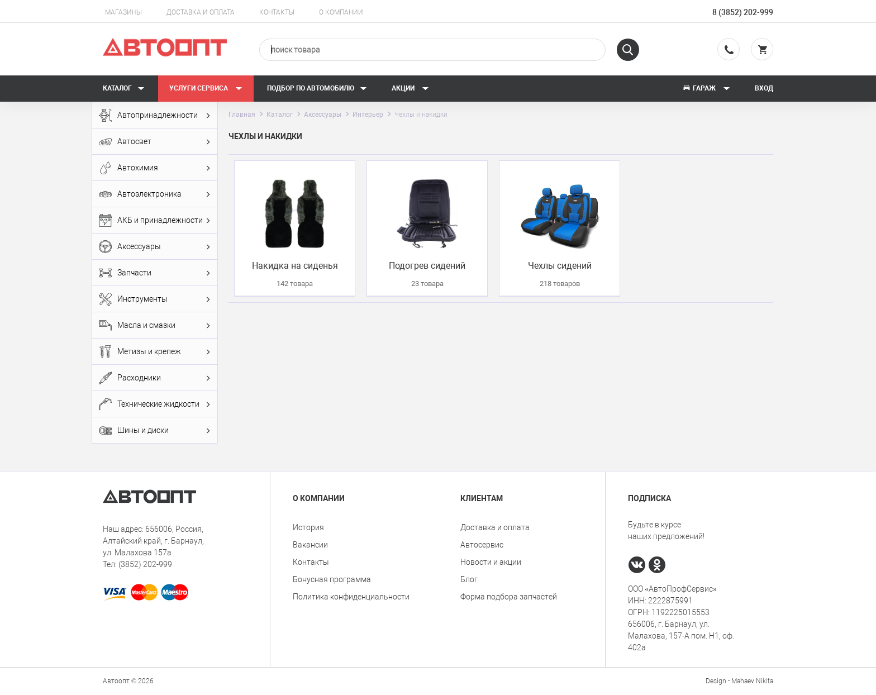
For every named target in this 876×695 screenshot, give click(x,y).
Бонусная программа (332, 579)
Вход (764, 88)
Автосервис (481, 544)
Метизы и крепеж (155, 351)
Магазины (123, 12)
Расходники (155, 378)
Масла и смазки (155, 325)
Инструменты (155, 299)
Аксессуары (155, 246)
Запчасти (155, 272)
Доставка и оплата (200, 12)
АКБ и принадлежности (155, 220)
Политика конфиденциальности (351, 596)
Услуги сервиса (205, 88)
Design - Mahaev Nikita (739, 681)
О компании (341, 12)
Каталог (124, 88)
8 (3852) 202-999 (742, 12)
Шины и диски (155, 430)
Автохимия (155, 167)
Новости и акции (490, 562)
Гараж (706, 88)
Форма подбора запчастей (508, 596)
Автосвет (155, 141)
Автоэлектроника (155, 194)
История (308, 527)
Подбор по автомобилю (317, 88)
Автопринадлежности (155, 115)
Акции (410, 88)
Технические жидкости (155, 404)
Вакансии (310, 544)
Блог (469, 579)
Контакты (276, 12)
